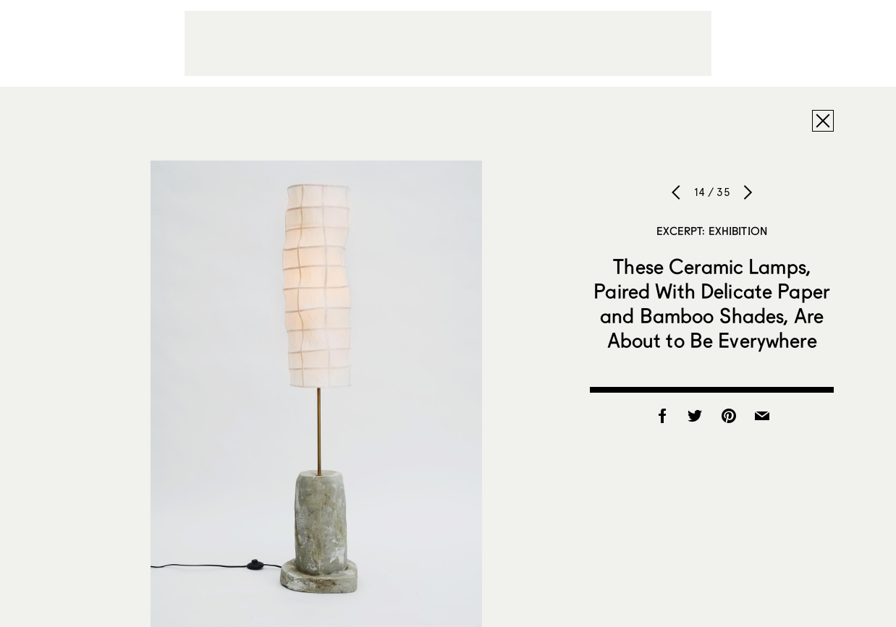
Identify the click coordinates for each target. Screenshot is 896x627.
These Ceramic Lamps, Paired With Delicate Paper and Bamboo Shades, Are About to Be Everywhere (711, 303)
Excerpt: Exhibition (711, 230)
